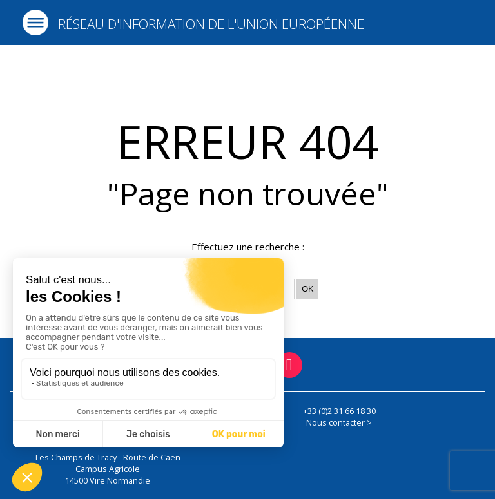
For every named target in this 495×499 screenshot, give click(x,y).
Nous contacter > (339, 422)
